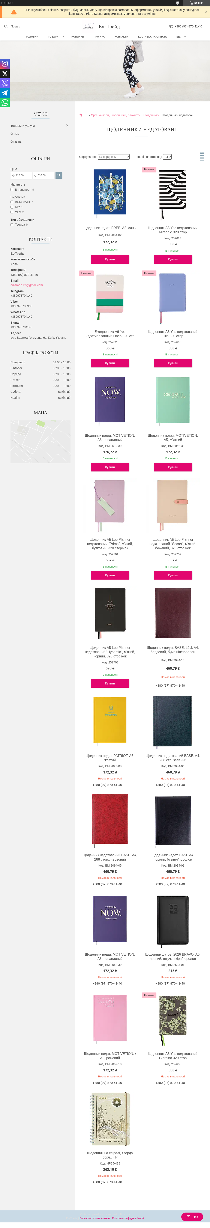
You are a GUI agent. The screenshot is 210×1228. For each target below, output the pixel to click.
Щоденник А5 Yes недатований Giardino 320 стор (173, 1056)
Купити (110, 259)
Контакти (121, 36)
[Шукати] (6, 26)
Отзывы (16, 141)
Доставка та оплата (152, 36)
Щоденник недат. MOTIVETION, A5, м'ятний (173, 438)
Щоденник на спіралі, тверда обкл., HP (110, 1155)
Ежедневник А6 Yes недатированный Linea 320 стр (110, 334)
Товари (53, 36)
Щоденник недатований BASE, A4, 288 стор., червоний (110, 857)
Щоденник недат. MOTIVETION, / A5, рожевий (110, 1056)
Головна (32, 36)
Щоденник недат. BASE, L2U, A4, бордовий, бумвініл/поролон (173, 650)
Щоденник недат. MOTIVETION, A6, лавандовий (110, 438)
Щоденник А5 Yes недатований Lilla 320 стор (173, 334)
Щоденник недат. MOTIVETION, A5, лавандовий (110, 957)
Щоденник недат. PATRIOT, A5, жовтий (110, 758)
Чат (192, 1217)
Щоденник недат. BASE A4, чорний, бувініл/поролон (173, 857)
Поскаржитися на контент (95, 1218)
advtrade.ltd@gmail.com (26, 285)
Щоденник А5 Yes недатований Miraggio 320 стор (173, 230)
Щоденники (151, 115)
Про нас (99, 36)
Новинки (77, 36)
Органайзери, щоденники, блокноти (115, 115)
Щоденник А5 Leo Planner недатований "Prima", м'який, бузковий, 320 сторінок (110, 544)
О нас (14, 133)
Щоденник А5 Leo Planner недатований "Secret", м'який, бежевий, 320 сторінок (173, 544)
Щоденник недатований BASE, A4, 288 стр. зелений (173, 758)
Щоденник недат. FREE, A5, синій (110, 228)
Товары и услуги (22, 125)
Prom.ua (125, 1214)
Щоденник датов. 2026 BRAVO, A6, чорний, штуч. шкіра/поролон (173, 957)
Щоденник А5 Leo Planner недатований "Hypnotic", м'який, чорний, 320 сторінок (110, 652)
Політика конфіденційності (128, 1218)
